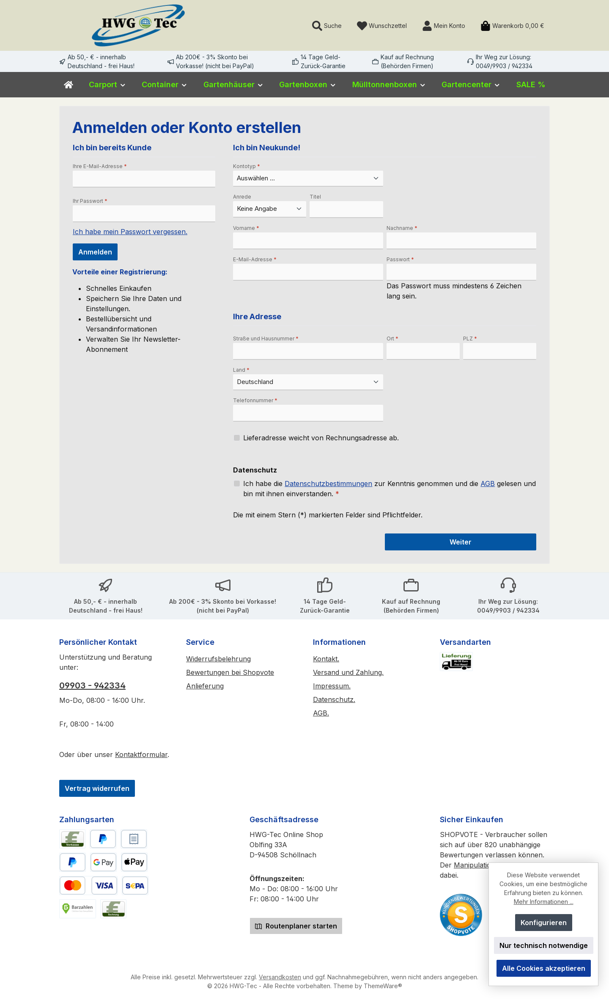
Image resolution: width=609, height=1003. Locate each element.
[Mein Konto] (444, 25)
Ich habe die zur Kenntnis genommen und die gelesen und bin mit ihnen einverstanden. (389, 488)
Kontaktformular (141, 754)
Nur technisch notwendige (543, 945)
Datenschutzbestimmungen (328, 483)
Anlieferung (205, 686)
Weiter (461, 542)
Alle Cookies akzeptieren (543, 968)
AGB (487, 483)
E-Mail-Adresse (255, 259)
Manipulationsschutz (487, 865)
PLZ (470, 338)
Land (241, 370)
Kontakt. (326, 659)
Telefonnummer (255, 400)
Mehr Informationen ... (543, 901)
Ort (392, 338)
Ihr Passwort (90, 201)
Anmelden (95, 252)
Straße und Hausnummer (266, 338)
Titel (315, 196)
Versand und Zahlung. (348, 672)
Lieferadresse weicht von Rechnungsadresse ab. (321, 438)
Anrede (242, 196)
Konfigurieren (544, 922)
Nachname (402, 228)
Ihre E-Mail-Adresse (100, 166)
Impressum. (332, 686)
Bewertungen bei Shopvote (230, 672)
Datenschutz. (334, 699)
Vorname (246, 228)
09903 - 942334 (92, 685)
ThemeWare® (383, 985)
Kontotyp (246, 166)
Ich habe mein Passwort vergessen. (130, 231)
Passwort (400, 259)
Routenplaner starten (296, 926)
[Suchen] (327, 25)
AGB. (321, 713)
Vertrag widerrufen (97, 788)
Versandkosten (280, 977)
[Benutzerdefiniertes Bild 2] (461, 915)
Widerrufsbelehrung (218, 659)
